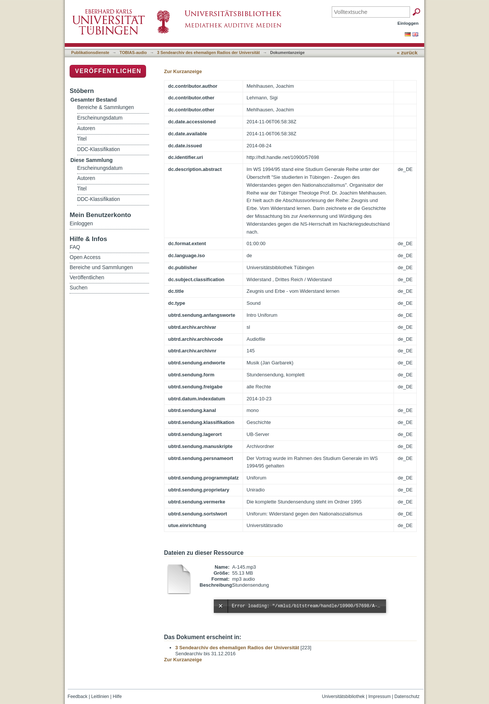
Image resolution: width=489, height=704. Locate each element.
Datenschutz (406, 696)
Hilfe (117, 696)
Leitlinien (100, 696)
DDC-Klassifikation (98, 149)
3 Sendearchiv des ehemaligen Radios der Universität (208, 52)
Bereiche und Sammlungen (101, 267)
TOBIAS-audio (133, 52)
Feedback (78, 696)
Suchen (78, 288)
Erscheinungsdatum (99, 118)
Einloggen (408, 23)
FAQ (75, 247)
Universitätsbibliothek (343, 696)
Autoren (86, 128)
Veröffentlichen (108, 71)
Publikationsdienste (90, 52)
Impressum (379, 696)
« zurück (407, 52)
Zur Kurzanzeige (183, 71)
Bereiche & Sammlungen (105, 107)
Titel (81, 139)
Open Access (85, 257)
